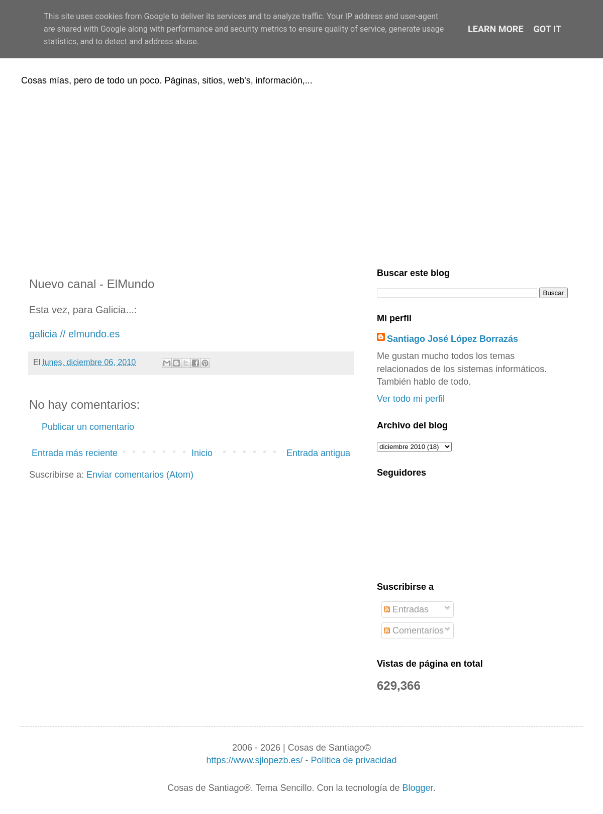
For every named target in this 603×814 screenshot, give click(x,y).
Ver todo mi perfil (411, 399)
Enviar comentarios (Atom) (139, 475)
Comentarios (414, 630)
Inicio (202, 453)
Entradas (406, 609)
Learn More (496, 29)
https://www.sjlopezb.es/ (254, 760)
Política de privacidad (353, 760)
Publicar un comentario (88, 427)
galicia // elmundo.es (74, 333)
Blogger (418, 788)
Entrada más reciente (75, 453)
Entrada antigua (318, 453)
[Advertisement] (301, 175)
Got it (547, 29)
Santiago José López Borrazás (452, 339)
